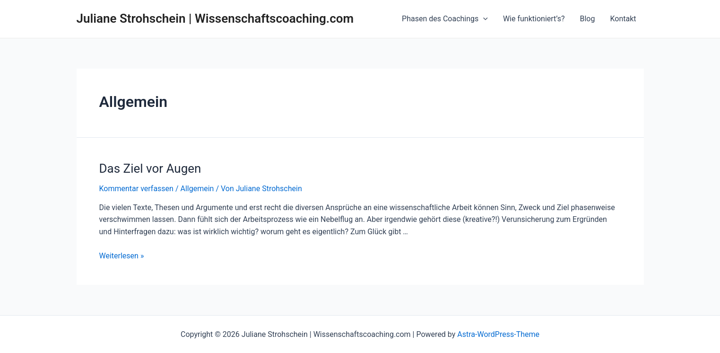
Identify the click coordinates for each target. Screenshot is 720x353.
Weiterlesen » (121, 255)
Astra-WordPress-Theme (498, 334)
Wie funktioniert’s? (534, 18)
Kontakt (623, 18)
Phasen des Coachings (445, 19)
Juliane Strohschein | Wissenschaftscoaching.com (215, 18)
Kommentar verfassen (136, 188)
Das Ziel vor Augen (150, 168)
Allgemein (197, 188)
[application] (483, 19)
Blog (587, 18)
